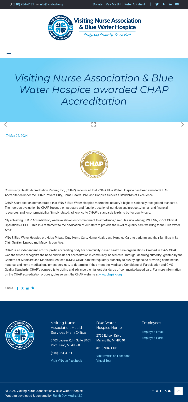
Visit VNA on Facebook (66, 361)
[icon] (169, 391)
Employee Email (152, 332)
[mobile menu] (8, 52)
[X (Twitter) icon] (157, 391)
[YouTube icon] (161, 391)
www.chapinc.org (110, 274)
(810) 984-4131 (61, 353)
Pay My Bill (113, 4)
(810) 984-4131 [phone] (23, 4)
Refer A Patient (134, 4)
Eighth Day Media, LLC (67, 396)
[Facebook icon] (152, 391)
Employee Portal (153, 338)
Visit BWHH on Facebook (113, 356)
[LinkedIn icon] (165, 391)
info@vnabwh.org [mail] (51, 4)
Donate (98, 4)
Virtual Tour (103, 361)
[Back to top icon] (178, 391)
